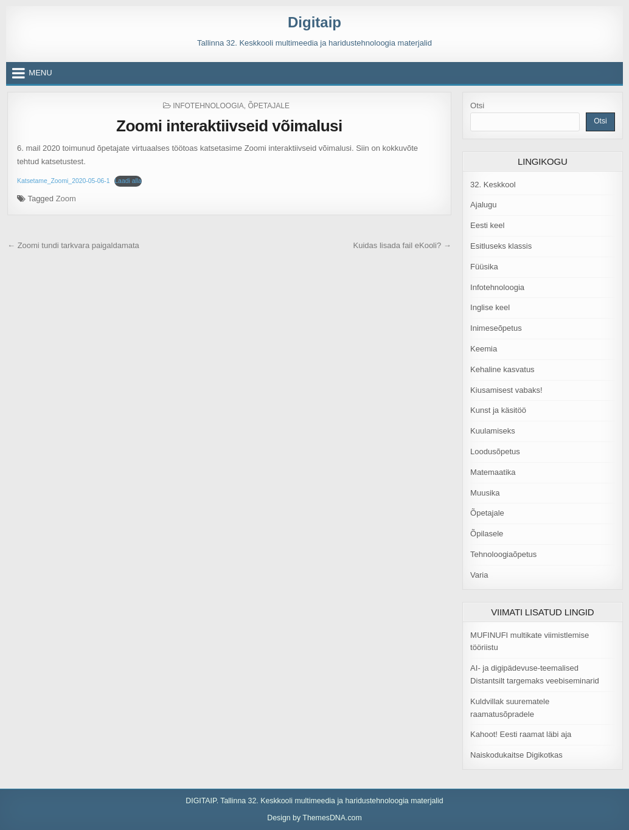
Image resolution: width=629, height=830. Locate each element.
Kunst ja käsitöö (498, 410)
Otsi (477, 105)
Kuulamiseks (492, 430)
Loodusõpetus (495, 451)
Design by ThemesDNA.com (314, 818)
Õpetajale (269, 106)
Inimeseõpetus (496, 328)
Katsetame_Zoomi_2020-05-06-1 (63, 181)
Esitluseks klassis (501, 246)
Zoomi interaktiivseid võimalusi (229, 126)
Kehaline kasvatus (502, 369)
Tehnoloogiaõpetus (503, 554)
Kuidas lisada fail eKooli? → (402, 245)
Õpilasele (486, 533)
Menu (40, 72)
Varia (479, 574)
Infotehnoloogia (208, 106)
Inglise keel (490, 307)
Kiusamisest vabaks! (506, 390)
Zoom (66, 198)
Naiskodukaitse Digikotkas (516, 754)
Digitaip (314, 22)
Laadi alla (128, 181)
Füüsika (484, 266)
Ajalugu (483, 204)
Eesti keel (487, 225)
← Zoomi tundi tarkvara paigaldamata (73, 245)
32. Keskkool (492, 184)
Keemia (483, 348)
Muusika (484, 492)
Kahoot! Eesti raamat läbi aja (520, 734)
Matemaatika (492, 472)
